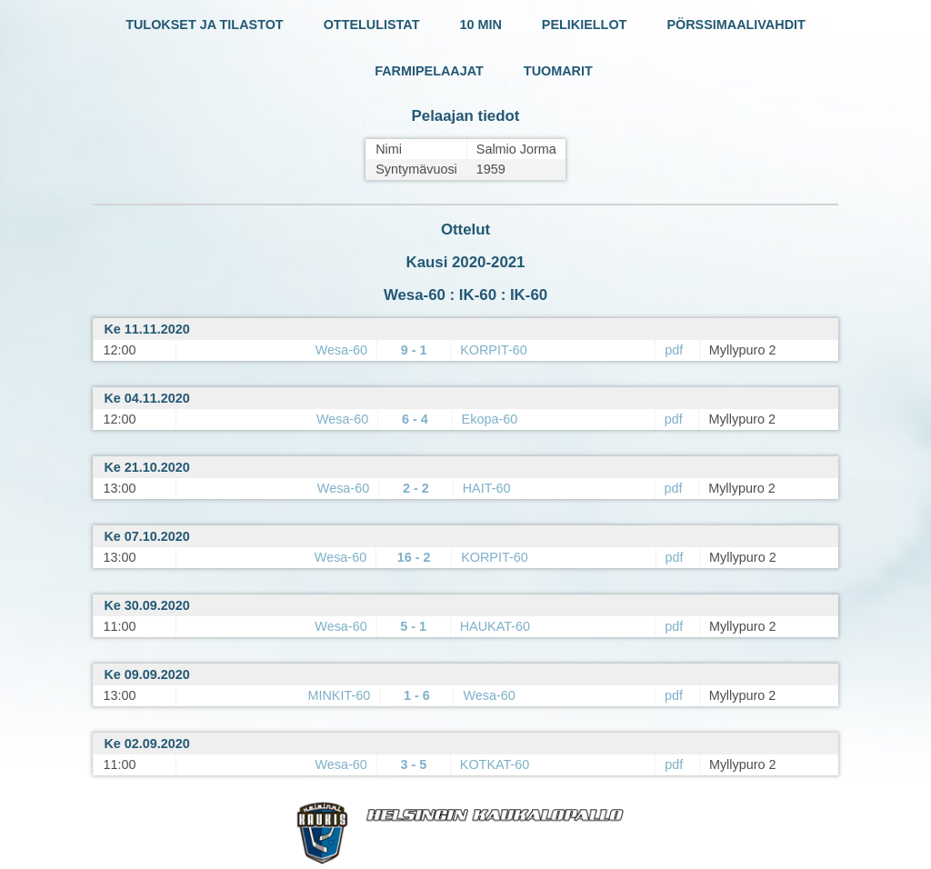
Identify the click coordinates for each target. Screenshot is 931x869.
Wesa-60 (341, 350)
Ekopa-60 (490, 419)
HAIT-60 (487, 488)
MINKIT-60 (338, 695)
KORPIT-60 (493, 350)
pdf (674, 350)
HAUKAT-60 (495, 626)
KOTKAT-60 (495, 764)
